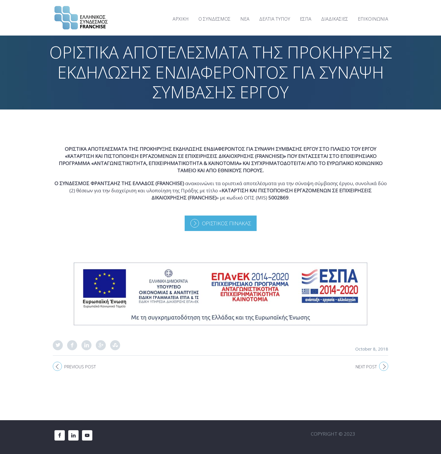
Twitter (58, 345)
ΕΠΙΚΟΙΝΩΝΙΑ (373, 19)
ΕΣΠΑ (305, 19)
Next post (366, 366)
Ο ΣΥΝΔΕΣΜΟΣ (214, 19)
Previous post (80, 366)
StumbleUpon (115, 345)
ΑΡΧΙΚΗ (181, 19)
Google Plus (101, 345)
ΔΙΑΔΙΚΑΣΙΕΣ (334, 19)
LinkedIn (86, 345)
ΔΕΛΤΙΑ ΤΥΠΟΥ (274, 19)
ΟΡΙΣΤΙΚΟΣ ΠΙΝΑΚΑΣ (226, 223)
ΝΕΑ (244, 19)
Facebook (72, 345)
